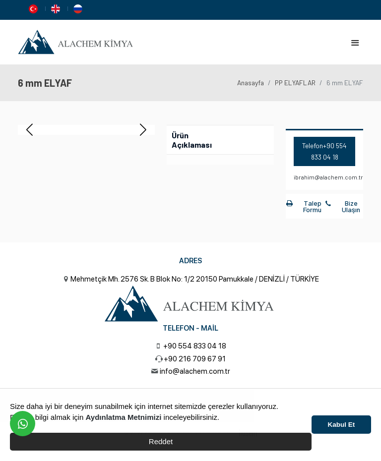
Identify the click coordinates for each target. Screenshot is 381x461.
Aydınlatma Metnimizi (124, 417)
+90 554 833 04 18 (194, 346)
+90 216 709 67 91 (195, 358)
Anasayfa (250, 82)
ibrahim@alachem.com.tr (328, 176)
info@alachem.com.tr (195, 371)
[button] (143, 130)
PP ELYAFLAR (295, 82)
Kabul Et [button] (341, 424)
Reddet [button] (161, 441)
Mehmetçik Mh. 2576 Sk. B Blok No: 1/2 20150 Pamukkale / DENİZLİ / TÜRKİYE (194, 279)
